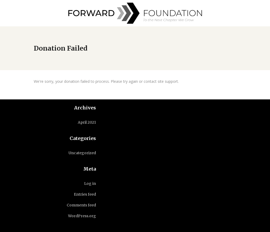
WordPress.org (82, 216)
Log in (90, 183)
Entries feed (85, 194)
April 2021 (87, 122)
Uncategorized (82, 153)
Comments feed (81, 205)
